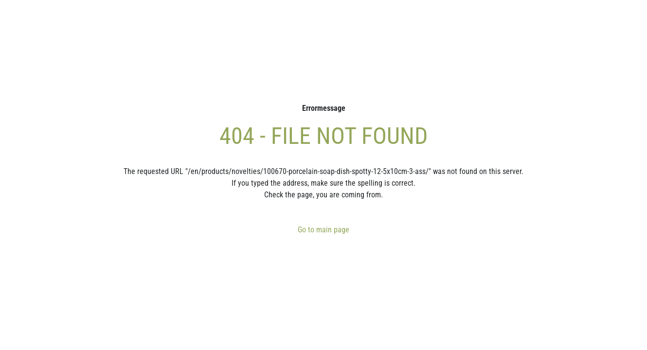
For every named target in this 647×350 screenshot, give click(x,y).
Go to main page (323, 229)
